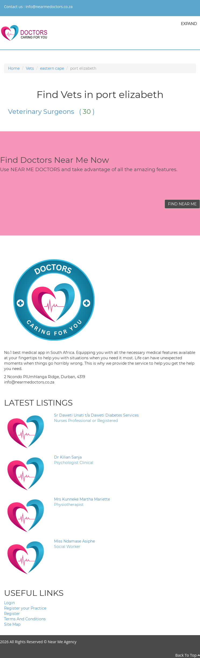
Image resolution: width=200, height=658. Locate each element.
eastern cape (52, 68)
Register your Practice (25, 608)
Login (9, 602)
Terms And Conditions (25, 619)
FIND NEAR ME (182, 204)
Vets (30, 68)
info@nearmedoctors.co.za (49, 6)
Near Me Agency (62, 641)
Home (14, 68)
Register (12, 613)
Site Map (12, 624)
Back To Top (187, 655)
